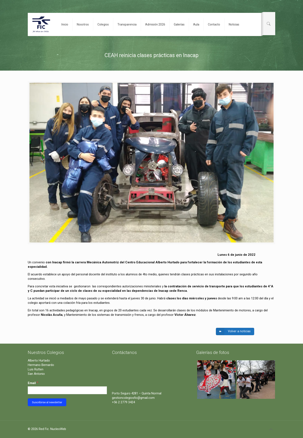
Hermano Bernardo (41, 365)
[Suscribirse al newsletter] (47, 402)
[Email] (67, 390)
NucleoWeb (58, 429)
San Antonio (36, 374)
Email (33, 382)
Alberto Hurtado (39, 360)
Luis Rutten (35, 369)
